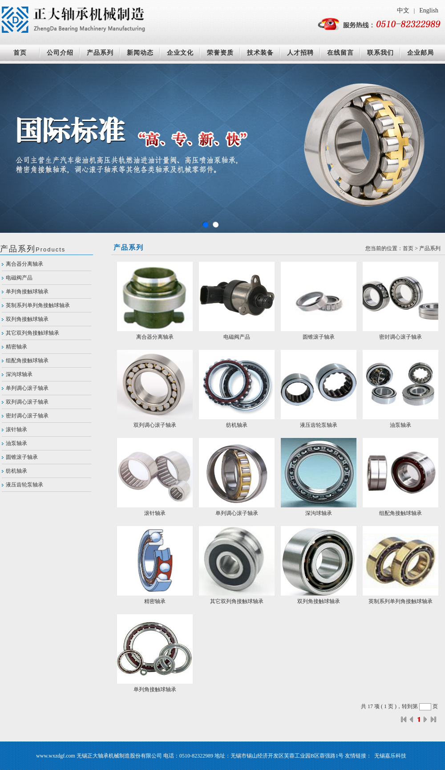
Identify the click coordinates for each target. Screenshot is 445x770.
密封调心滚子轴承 (27, 416)
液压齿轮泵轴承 (24, 485)
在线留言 (340, 52)
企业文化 (180, 52)
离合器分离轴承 (24, 264)
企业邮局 (420, 52)
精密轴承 (16, 347)
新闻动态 (140, 52)
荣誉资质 (220, 52)
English (428, 10)
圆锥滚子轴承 (22, 457)
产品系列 (100, 52)
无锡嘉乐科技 (390, 756)
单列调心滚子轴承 (27, 388)
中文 (403, 10)
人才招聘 (300, 52)
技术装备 (260, 52)
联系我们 (380, 52)
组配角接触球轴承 (27, 360)
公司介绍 (60, 52)
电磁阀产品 (19, 278)
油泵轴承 (16, 443)
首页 (20, 52)
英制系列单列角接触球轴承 (38, 305)
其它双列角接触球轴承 (32, 333)
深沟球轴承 (19, 374)
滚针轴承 (16, 429)
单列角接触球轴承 (27, 291)
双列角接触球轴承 (27, 319)
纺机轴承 (16, 471)
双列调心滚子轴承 (27, 402)
